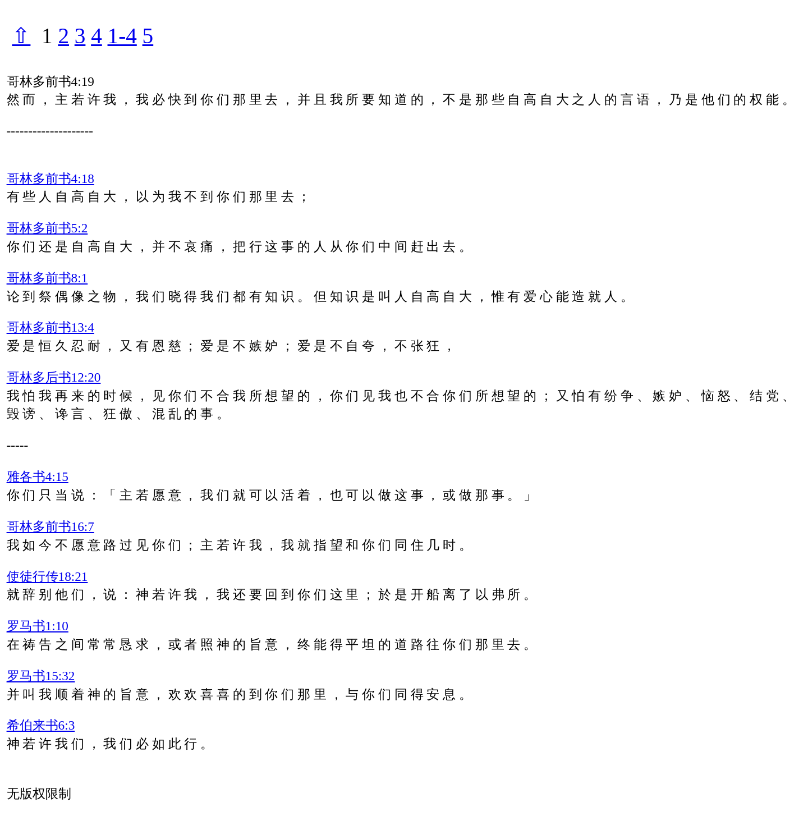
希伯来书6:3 (41, 725)
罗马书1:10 (37, 625)
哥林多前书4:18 (50, 178)
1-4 (122, 36)
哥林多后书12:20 (54, 377)
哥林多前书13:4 (50, 327)
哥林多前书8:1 (47, 278)
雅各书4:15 (37, 476)
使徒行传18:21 (47, 576)
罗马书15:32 (41, 675)
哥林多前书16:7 (50, 526)
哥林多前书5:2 (47, 228)
